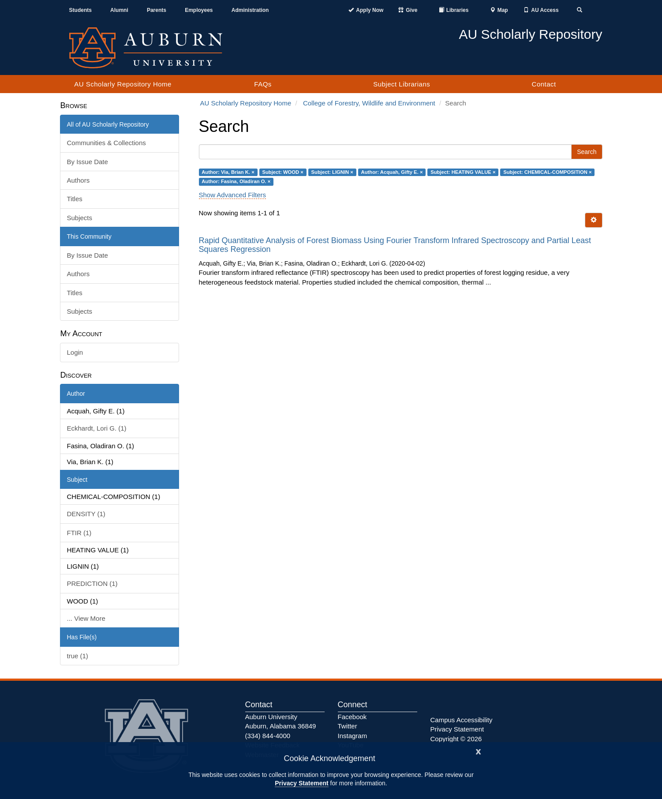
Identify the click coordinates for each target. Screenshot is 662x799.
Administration (250, 10)
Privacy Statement (301, 783)
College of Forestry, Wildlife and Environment (369, 103)
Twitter (347, 726)
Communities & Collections (106, 142)
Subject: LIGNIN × (332, 172)
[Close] (478, 750)
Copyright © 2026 (456, 739)
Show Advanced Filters (232, 195)
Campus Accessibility (461, 720)
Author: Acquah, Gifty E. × (392, 172)
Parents (156, 10)
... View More (86, 618)
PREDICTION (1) (92, 583)
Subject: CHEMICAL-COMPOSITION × (547, 172)
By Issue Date (87, 161)
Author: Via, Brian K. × (228, 172)
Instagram (352, 735)
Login (75, 352)
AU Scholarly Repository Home (123, 84)
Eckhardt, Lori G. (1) (97, 428)
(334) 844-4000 (268, 735)
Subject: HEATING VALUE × (462, 172)
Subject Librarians (401, 84)
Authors (78, 180)
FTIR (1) (79, 532)
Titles (74, 199)
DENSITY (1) (86, 514)
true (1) (77, 656)
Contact (544, 84)
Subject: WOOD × (282, 172)
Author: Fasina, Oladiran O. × (236, 181)
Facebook (352, 716)
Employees (199, 10)
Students (80, 10)
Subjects (80, 217)
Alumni (119, 10)
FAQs (263, 84)
